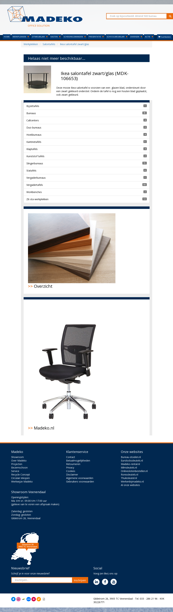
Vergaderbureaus (36, 177)
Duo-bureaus (33, 127)
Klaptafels (32, 149)
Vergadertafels (34, 185)
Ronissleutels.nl (129, 474)
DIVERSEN (136, 36)
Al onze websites (130, 485)
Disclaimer (72, 474)
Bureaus (31, 113)
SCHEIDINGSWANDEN (74, 36)
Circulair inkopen (20, 478)
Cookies (70, 471)
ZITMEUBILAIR (40, 36)
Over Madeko (19, 460)
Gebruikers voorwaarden (80, 481)
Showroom (17, 457)
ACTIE (149, 36)
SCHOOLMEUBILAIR (117, 36)
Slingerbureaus (34, 163)
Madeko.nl (70, 367)
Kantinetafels (33, 142)
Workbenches (34, 192)
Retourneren (73, 464)
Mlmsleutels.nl (129, 467)
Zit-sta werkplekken (37, 199)
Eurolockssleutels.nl (132, 460)
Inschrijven (80, 580)
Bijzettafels (32, 106)
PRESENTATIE (96, 36)
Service (15, 471)
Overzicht (71, 251)
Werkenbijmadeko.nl (132, 481)
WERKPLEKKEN (21, 36)
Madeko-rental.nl (130, 464)
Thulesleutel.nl (129, 478)
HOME (7, 36)
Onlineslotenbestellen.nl (134, 471)
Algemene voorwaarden (79, 478)
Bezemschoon (19, 467)
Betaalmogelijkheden (78, 460)
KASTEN (56, 36)
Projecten (16, 464)
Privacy (70, 467)
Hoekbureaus (33, 134)
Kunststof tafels (35, 156)
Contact (70, 457)
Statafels (31, 170)
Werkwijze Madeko (22, 481)
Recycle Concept (20, 474)
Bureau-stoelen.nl (131, 457)
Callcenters (32, 120)
